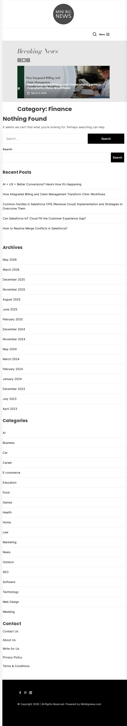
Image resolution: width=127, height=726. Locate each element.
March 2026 (11, 269)
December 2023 (14, 389)
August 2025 (11, 299)
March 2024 (11, 359)
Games (7, 502)
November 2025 (14, 289)
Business (8, 443)
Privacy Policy (12, 657)
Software (9, 582)
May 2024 (10, 349)
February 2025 (13, 319)
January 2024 (12, 379)
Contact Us (10, 631)
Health (7, 512)
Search (7, 149)
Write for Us (11, 648)
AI (4, 433)
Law (5, 532)
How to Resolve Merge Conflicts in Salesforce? (35, 228)
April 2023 (10, 409)
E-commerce (11, 472)
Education (9, 482)
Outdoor (8, 562)
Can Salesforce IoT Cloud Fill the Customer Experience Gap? (45, 218)
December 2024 (14, 329)
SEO (6, 572)
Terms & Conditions (16, 666)
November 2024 (14, 339)
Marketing (9, 542)
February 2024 (13, 369)
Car (5, 452)
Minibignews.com (91, 704)
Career (7, 462)
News (6, 552)
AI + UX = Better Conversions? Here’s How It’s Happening (53, 88)
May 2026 (10, 259)
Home (7, 522)
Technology (11, 592)
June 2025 (10, 309)
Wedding (9, 612)
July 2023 (9, 399)
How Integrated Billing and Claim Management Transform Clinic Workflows (54, 194)
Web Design (11, 602)
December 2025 (14, 279)
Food (6, 492)
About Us (9, 640)
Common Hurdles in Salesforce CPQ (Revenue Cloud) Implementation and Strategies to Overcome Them (63, 206)
